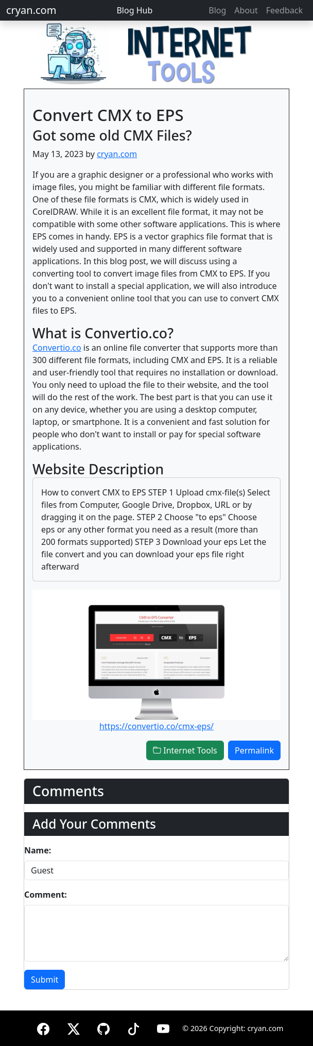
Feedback (284, 10)
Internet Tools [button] (185, 750)
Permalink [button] (254, 750)
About (245, 10)
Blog (217, 10)
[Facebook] (43, 1027)
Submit (44, 979)
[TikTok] (133, 1027)
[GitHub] (103, 1027)
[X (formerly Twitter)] (73, 1027)
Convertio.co (56, 347)
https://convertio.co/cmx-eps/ (156, 726)
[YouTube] (163, 1027)
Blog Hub (134, 10)
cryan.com (31, 10)
